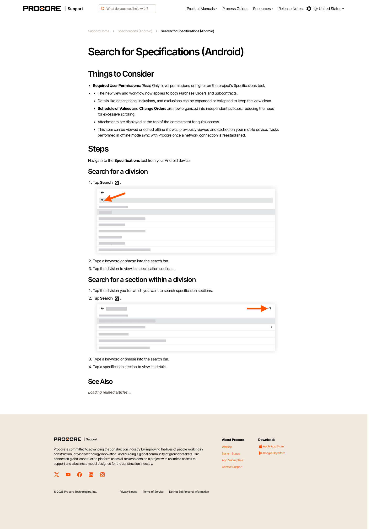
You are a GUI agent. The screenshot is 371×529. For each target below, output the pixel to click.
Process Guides (235, 8)
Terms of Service (153, 491)
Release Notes (291, 8)
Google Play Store (271, 453)
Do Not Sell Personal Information (189, 491)
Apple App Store (271, 446)
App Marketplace (232, 460)
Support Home (98, 31)
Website (227, 447)
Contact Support (232, 467)
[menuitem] (202, 8)
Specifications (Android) (135, 31)
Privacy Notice (128, 491)
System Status (231, 453)
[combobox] (127, 8)
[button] (202, 8)
